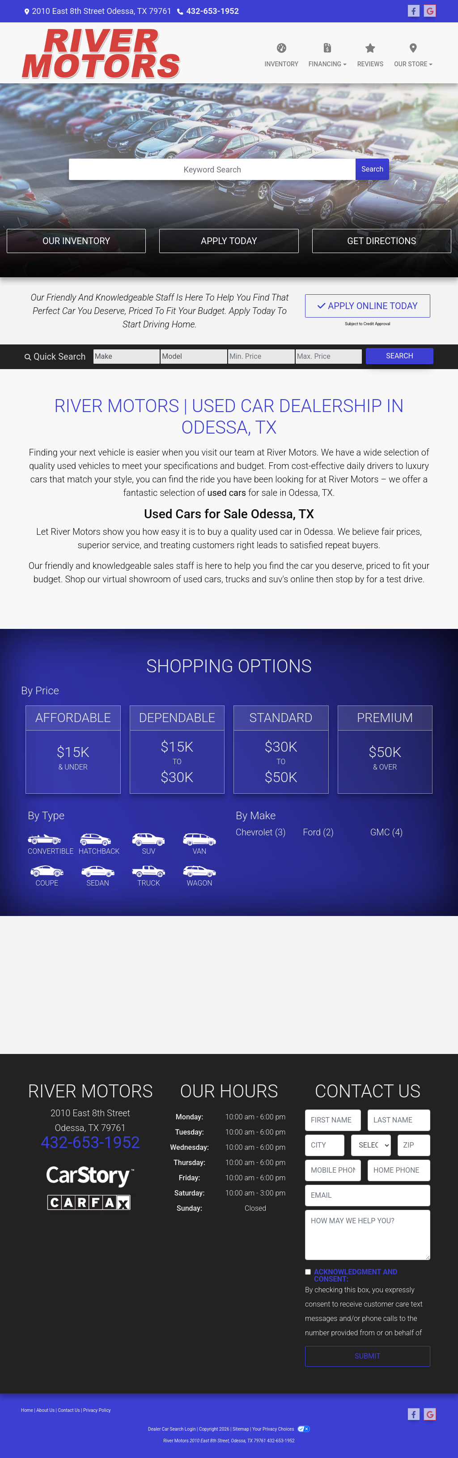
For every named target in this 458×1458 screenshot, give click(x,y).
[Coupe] (47, 876)
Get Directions (381, 241)
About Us (45, 1410)
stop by (349, 579)
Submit (367, 1356)
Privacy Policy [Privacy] (97, 1410)
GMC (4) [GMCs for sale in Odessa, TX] (386, 832)
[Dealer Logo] (101, 53)
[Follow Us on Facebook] (413, 11)
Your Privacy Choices (281, 1429)
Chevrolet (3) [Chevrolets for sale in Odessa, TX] (261, 832)
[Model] (194, 356)
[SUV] (148, 845)
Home (27, 1410)
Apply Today (229, 241)
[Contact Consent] (308, 1272)
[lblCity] (324, 1145)
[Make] (127, 356)
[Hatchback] (99, 845)
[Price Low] (261, 356)
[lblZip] (414, 1145)
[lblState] (370, 1145)
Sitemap (241, 1429)
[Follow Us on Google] (430, 11)
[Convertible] (50, 845)
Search (372, 169)
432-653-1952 (213, 11)
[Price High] (329, 356)
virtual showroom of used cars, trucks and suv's (195, 579)
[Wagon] (199, 876)
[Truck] (148, 876)
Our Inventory (76, 241)
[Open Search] (212, 169)
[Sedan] (97, 876)
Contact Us (69, 1410)
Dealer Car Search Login (172, 1429)
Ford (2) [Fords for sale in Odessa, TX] (318, 832)
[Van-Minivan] (199, 845)
